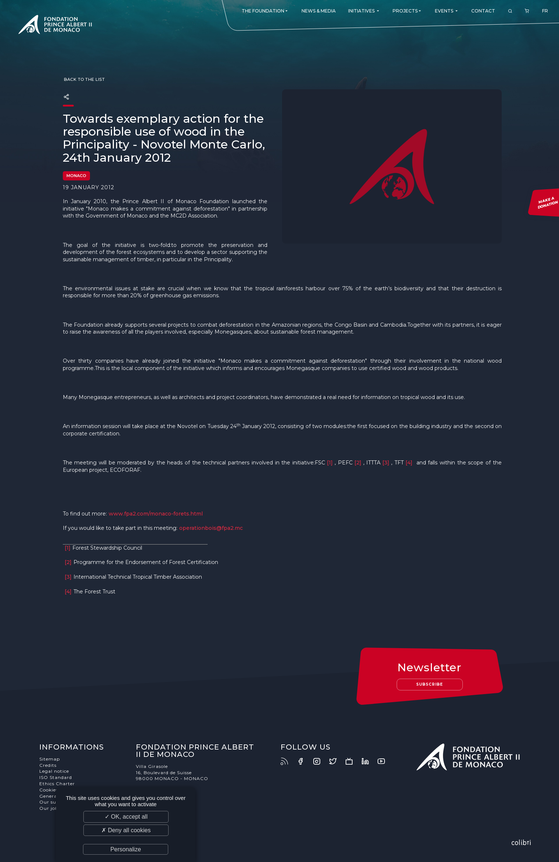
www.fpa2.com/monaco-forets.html (156, 513)
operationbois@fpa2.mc (211, 528)
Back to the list (84, 79)
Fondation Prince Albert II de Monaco (55, 26)
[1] (330, 462)
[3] (385, 462)
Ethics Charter (57, 783)
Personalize (125, 849)
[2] (357, 462)
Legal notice (54, 771)
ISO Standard (55, 777)
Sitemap (49, 759)
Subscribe (429, 684)
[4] (408, 462)
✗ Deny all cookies (126, 830)
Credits (48, 765)
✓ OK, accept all (126, 816)
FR (545, 11)
